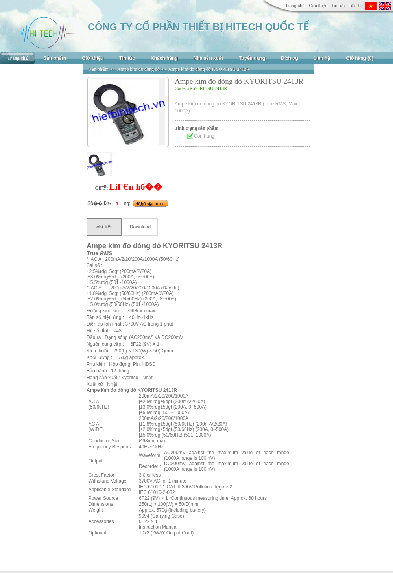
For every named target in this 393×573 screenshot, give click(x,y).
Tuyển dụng (252, 58)
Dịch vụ (289, 58)
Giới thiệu (318, 5)
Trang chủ (295, 5)
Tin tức (338, 5)
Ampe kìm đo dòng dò (138, 69)
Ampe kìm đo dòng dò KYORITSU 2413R (209, 69)
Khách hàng (164, 58)
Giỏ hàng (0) (359, 58)
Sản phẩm (54, 58)
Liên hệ (356, 5)
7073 (144, 533)
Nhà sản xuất (208, 58)
